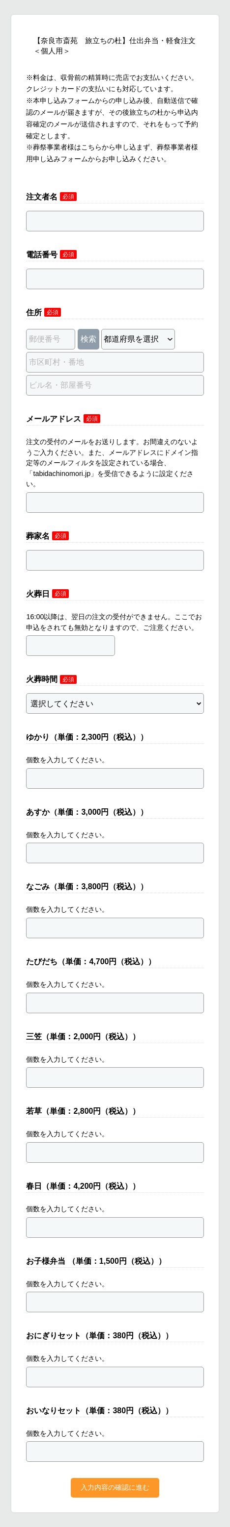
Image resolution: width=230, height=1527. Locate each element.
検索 (88, 339)
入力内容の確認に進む (115, 1487)
